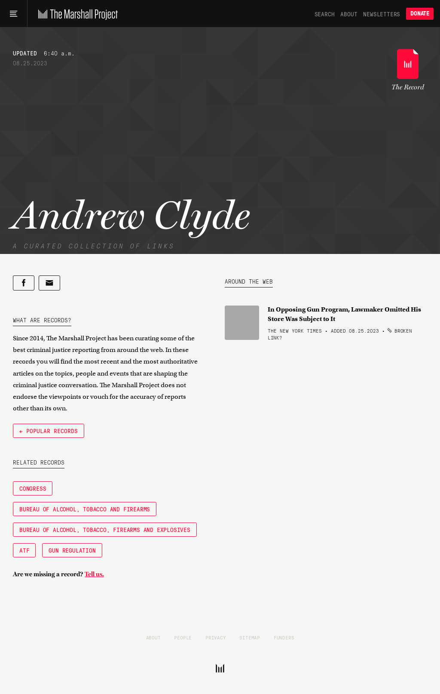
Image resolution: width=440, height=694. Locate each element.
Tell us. (94, 574)
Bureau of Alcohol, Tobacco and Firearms (84, 509)
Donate (419, 13)
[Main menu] (13, 14)
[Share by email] (49, 282)
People (183, 637)
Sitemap (249, 637)
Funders (284, 637)
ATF (24, 550)
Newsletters (381, 14)
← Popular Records (48, 430)
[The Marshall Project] (76, 14)
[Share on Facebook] (23, 282)
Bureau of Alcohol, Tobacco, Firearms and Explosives (104, 529)
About (348, 14)
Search (325, 14)
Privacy (215, 637)
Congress (32, 488)
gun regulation (72, 550)
